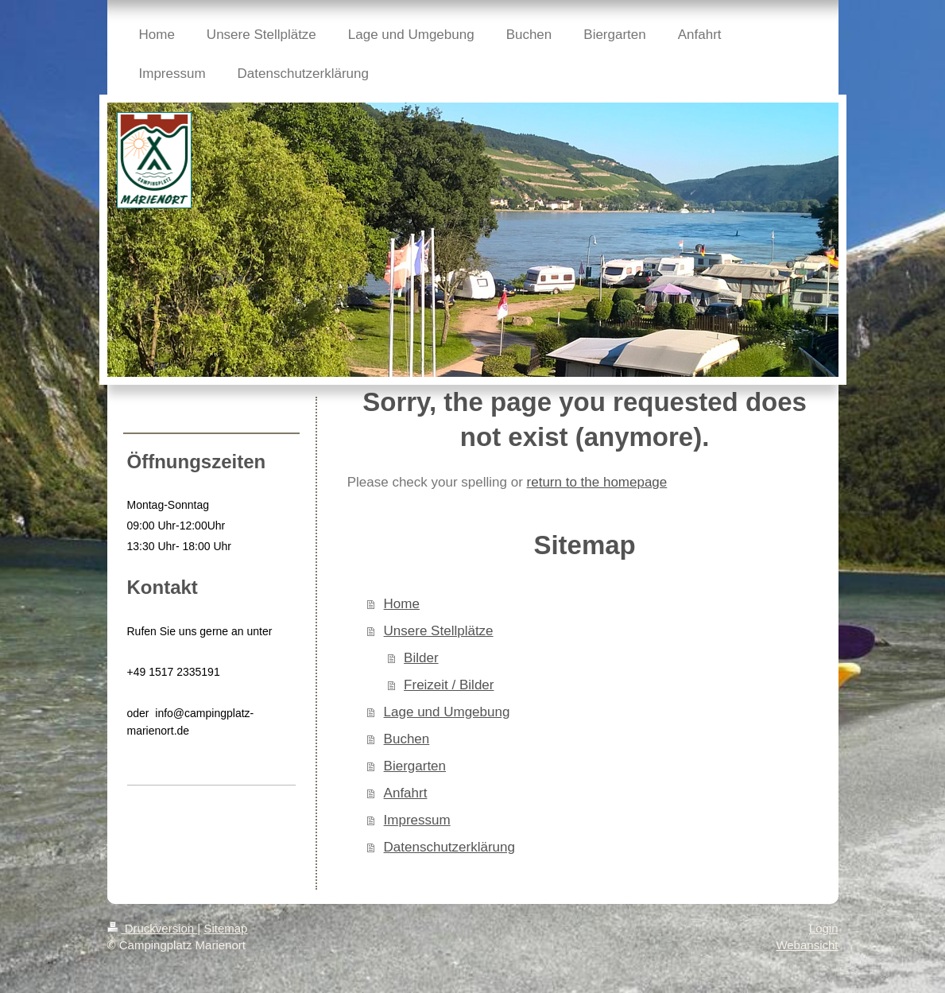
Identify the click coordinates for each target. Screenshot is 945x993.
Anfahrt (406, 793)
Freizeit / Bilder (449, 684)
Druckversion (152, 928)
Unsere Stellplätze (439, 630)
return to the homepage (597, 482)
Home (402, 603)
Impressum (417, 820)
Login (823, 928)
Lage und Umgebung (447, 712)
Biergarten (415, 766)
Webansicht (807, 945)
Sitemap (225, 928)
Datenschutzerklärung (449, 847)
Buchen (407, 739)
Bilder (421, 657)
